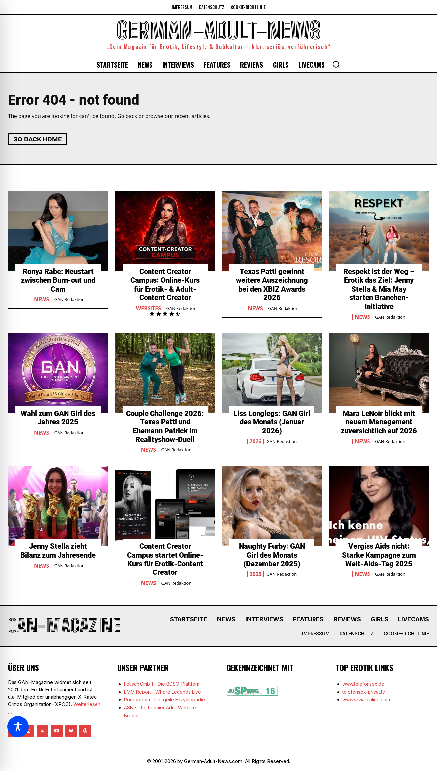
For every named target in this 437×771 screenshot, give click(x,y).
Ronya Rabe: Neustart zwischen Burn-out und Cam (58, 280)
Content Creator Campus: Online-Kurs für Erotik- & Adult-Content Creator (165, 284)
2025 (255, 574)
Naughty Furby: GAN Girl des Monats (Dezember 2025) (272, 555)
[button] (336, 64)
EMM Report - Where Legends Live (162, 691)
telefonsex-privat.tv (363, 691)
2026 (255, 441)
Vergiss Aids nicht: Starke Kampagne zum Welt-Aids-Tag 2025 (379, 555)
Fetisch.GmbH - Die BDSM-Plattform (162, 684)
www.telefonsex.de (363, 684)
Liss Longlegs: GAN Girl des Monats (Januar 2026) (271, 422)
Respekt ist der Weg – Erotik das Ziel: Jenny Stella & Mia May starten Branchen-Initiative (379, 289)
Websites (148, 308)
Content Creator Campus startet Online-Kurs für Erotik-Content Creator (165, 559)
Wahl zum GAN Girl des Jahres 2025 (58, 417)
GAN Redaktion (69, 299)
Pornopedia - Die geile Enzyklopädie (164, 699)
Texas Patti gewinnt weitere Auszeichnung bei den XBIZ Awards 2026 (272, 284)
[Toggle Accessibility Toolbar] (18, 726)
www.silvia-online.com (366, 699)
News (41, 299)
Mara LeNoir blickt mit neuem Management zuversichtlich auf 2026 (379, 422)
